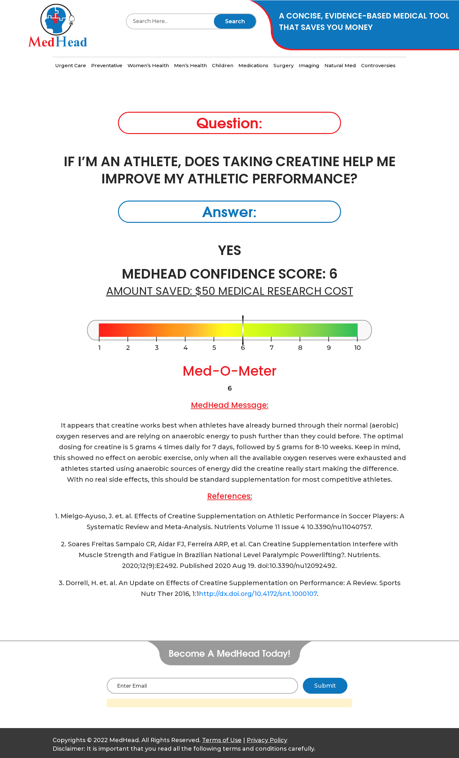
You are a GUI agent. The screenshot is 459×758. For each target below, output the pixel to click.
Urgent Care (70, 65)
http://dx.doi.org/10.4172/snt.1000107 (258, 594)
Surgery (283, 65)
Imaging (309, 65)
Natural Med (340, 65)
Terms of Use (222, 740)
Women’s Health (148, 65)
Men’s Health (190, 65)
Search (235, 21)
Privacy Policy (267, 740)
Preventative (106, 65)
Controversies (378, 65)
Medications (253, 65)
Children (222, 65)
